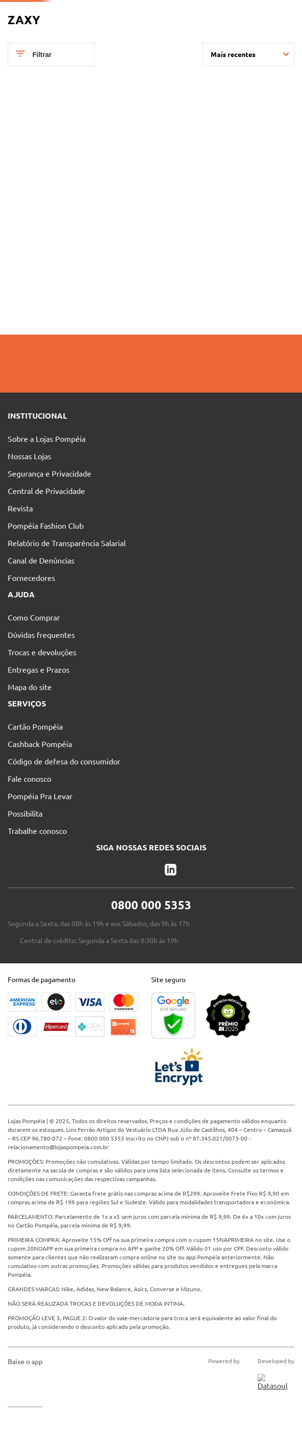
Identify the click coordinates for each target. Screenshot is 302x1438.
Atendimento (162, 12)
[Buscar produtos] (159, 30)
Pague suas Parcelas (38, 12)
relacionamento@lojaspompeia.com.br (58, 1239)
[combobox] (155, 30)
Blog (210, 12)
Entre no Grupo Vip (265, 12)
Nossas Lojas (103, 12)
